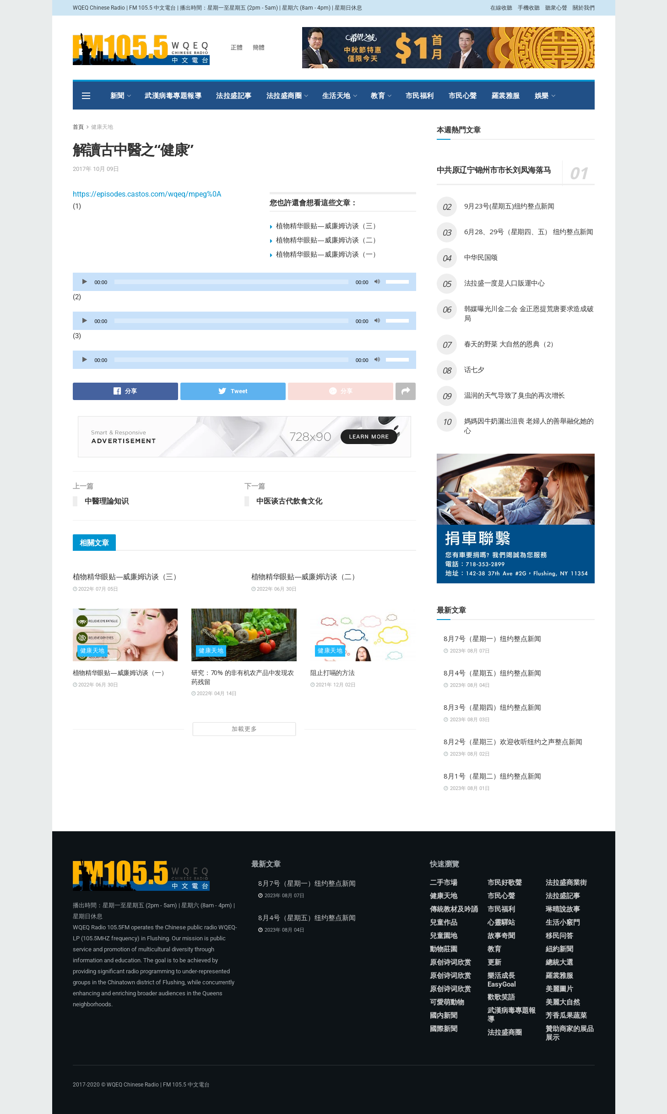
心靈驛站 (501, 922)
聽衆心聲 (556, 8)
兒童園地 (443, 936)
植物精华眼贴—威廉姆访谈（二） (328, 239)
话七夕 (474, 369)
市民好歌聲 (505, 882)
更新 (494, 962)
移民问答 (559, 936)
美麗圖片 (559, 989)
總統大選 (559, 962)
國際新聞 (443, 1029)
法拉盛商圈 (284, 95)
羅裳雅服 (506, 95)
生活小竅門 (563, 922)
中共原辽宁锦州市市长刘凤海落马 (494, 170)
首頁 (78, 127)
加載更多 (244, 728)
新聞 (117, 95)
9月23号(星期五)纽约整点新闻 (509, 205)
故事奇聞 (501, 936)
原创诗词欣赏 (450, 962)
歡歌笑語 (501, 997)
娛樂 (542, 95)
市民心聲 (463, 95)
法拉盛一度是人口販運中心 (504, 282)
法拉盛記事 (234, 95)
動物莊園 (443, 949)
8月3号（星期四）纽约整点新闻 (492, 707)
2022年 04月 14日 (214, 694)
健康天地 (102, 127)
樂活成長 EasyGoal (502, 979)
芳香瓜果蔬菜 (566, 1015)
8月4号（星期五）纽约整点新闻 (492, 672)
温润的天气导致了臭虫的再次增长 (514, 395)
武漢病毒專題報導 (173, 95)
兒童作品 (443, 922)
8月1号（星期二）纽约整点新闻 (492, 775)
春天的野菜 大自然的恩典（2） (511, 343)
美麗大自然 (563, 1002)
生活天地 (336, 95)
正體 (237, 47)
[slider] (231, 282)
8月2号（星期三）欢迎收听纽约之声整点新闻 (513, 741)
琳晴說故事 (563, 909)
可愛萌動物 (447, 1002)
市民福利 (420, 95)
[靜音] (377, 281)
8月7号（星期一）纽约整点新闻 (492, 638)
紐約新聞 (559, 949)
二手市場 (443, 882)
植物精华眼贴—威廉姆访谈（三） (328, 225)
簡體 (259, 47)
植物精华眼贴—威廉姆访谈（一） (328, 253)
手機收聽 (529, 8)
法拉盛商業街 (566, 882)
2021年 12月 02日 (333, 685)
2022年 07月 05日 (95, 589)
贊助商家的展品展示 (570, 1033)
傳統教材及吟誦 (454, 909)
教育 (378, 95)
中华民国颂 (481, 257)
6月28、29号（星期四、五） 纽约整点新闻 (528, 231)
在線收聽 (501, 8)
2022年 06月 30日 (274, 589)
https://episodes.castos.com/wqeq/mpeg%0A (147, 194)
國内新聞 (443, 1015)
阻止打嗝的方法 (332, 672)
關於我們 (584, 8)
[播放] (84, 281)
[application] (244, 282)
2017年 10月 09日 (96, 168)
